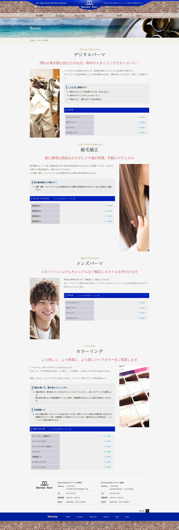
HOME (32, 40)
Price (127, 517)
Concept (80, 517)
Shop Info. (93, 517)
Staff (117, 517)
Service (106, 517)
